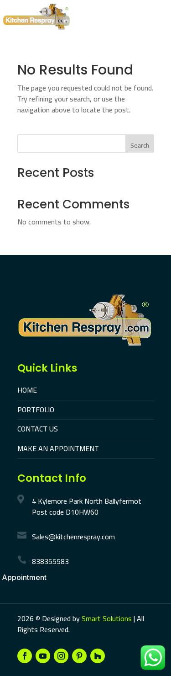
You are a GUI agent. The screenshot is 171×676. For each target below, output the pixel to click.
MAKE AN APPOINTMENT (58, 448)
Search (139, 145)
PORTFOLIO (35, 409)
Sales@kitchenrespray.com (73, 536)
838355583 (50, 561)
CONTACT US (37, 429)
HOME (27, 390)
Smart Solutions (107, 618)
